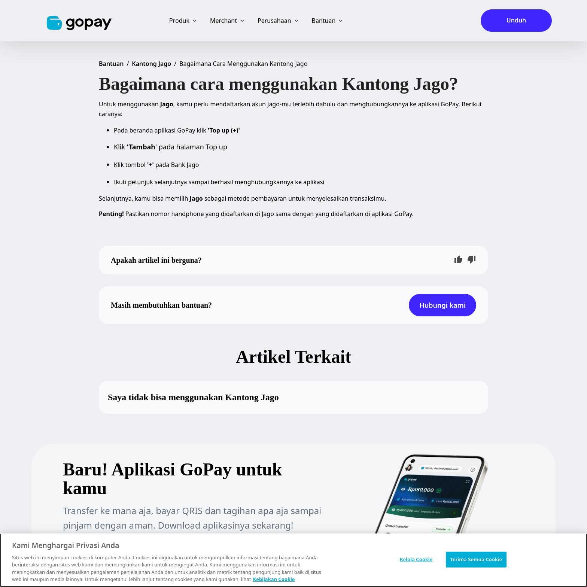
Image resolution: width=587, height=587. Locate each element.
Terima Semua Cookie (476, 559)
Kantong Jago (151, 64)
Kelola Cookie (416, 559)
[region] (293, 560)
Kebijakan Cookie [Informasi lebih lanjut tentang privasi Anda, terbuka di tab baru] (274, 579)
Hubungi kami (442, 305)
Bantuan (111, 64)
